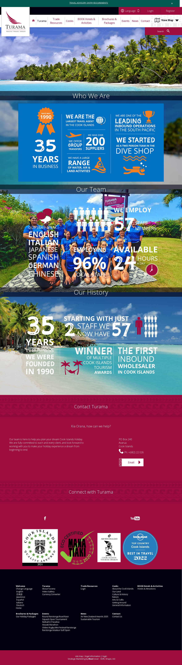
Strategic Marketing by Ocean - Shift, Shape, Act (91, 659)
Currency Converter (51, 594)
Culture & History (120, 594)
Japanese (20, 597)
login (105, 656)
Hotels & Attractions (146, 588)
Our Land (116, 591)
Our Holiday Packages (25, 616)
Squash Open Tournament (54, 619)
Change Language (23, 588)
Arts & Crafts (118, 599)
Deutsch (19, 605)
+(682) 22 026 (136, 452)
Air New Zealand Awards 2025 (94, 616)
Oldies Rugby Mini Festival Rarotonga (59, 627)
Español (19, 599)
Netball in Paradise (51, 622)
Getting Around (119, 602)
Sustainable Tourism (90, 619)
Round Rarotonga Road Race (55, 616)
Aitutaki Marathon (50, 624)
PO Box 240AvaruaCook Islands (126, 443)
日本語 (18, 594)
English (19, 591)
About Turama (48, 588)
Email (131, 462)
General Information (121, 605)
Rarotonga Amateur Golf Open (56, 630)
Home (18, 608)
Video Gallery (48, 591)
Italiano (19, 602)
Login (83, 588)
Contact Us (117, 616)
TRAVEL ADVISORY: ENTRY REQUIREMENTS (88, 3)
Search (160, 31)
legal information (93, 656)
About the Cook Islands (123, 588)
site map (79, 656)
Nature (115, 597)
